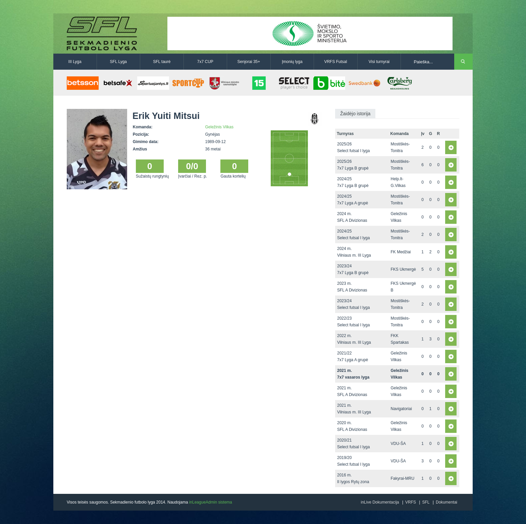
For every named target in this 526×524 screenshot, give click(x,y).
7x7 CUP (205, 61)
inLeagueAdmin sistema (210, 502)
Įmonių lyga (292, 61)
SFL (425, 502)
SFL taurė (161, 61)
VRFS (410, 502)
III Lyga (75, 61)
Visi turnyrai (379, 61)
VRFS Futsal (335, 61)
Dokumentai (446, 502)
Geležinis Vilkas (219, 127)
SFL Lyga (118, 61)
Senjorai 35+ (249, 61)
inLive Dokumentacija (380, 502)
